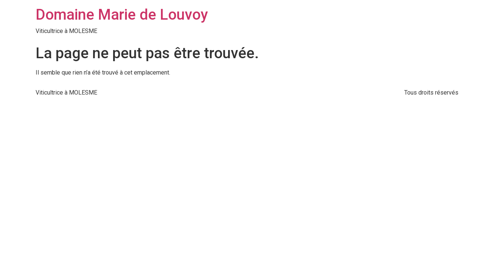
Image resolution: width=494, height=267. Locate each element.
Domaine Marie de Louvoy (122, 14)
